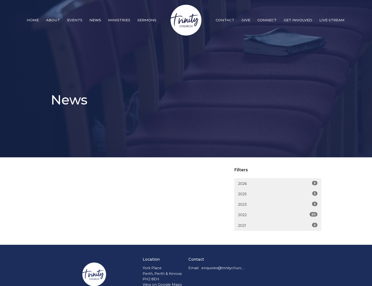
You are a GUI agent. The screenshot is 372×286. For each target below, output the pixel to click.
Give (246, 20)
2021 (277, 225)
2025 (277, 193)
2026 (277, 183)
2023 (277, 204)
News (95, 20)
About (53, 20)
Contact (225, 20)
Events (74, 20)
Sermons (146, 20)
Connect (267, 20)
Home (33, 20)
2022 (277, 214)
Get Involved (298, 20)
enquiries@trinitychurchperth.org (223, 268)
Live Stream (331, 20)
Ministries (119, 20)
